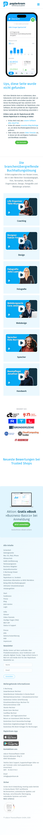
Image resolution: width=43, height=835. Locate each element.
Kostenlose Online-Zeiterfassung (15, 700)
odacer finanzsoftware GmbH (14, 754)
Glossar (6, 615)
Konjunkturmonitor (10, 569)
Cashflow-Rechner (10, 713)
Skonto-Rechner (9, 708)
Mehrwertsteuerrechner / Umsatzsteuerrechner (20, 697)
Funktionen (7, 596)
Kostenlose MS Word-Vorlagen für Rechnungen (20, 727)
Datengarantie (8, 553)
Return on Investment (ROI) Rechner (16, 719)
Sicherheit (7, 550)
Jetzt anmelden (21, 524)
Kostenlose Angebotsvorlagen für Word (17, 724)
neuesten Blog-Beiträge (29, 125)
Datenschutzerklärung (11, 636)
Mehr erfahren (8, 799)
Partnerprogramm (9, 564)
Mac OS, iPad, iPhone (11, 556)
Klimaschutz (7, 558)
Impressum (7, 641)
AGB (4, 639)
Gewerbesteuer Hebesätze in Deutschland (18, 694)
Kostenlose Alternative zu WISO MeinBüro (18, 580)
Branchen (6, 575)
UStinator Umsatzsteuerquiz (13, 586)
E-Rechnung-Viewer (10, 572)
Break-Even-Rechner (10, 710)
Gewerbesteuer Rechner (12, 691)
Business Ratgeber (10, 567)
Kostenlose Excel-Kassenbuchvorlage (17, 721)
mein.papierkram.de (25, 765)
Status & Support (9, 625)
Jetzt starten (7, 604)
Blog (5, 602)
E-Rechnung (7, 689)
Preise (5, 599)
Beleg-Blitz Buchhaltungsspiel (14, 583)
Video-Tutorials (30, 133)
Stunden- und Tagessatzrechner (15, 716)
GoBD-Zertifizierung (10, 561)
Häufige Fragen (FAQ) (11, 620)
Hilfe (5, 612)
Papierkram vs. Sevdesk (12, 578)
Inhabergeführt (8, 589)
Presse (5, 630)
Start (5, 593)
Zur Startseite (21, 142)
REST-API (6, 623)
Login (5, 607)
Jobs (5, 633)
